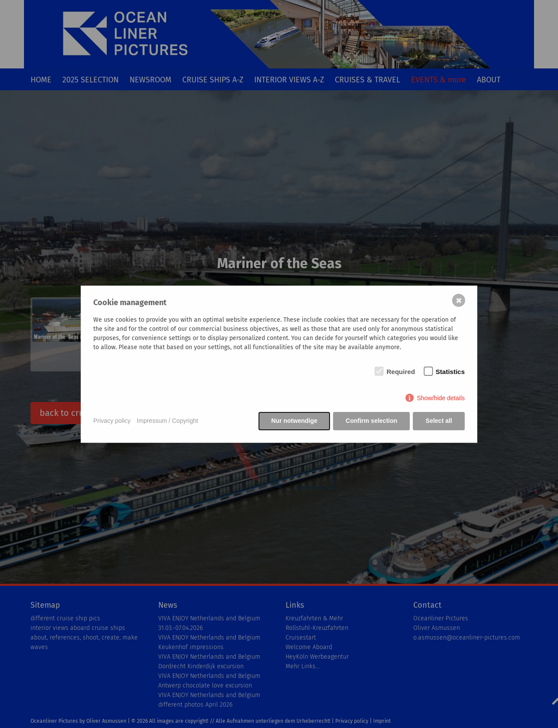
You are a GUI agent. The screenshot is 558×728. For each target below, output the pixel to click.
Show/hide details (441, 398)
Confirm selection (371, 420)
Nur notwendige (294, 420)
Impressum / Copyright (167, 420)
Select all (438, 420)
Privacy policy (112, 420)
